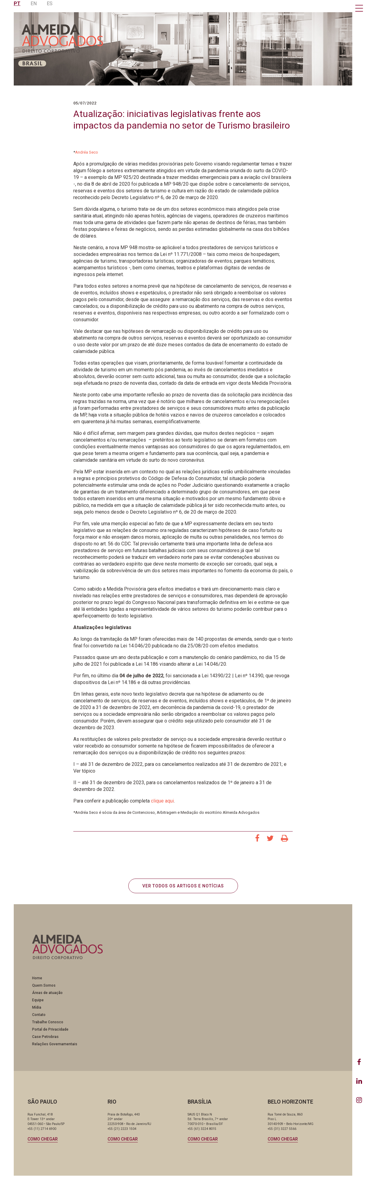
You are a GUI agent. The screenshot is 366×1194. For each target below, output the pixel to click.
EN (34, 3)
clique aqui (162, 801)
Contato (39, 1015)
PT (17, 3)
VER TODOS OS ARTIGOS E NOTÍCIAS (183, 885)
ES (50, 3)
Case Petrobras (45, 1037)
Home (37, 978)
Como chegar (42, 1139)
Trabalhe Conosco (47, 1022)
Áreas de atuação (47, 993)
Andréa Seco (86, 152)
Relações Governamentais (54, 1044)
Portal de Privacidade (50, 1029)
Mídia (36, 1007)
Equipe (38, 1000)
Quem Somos (44, 985)
